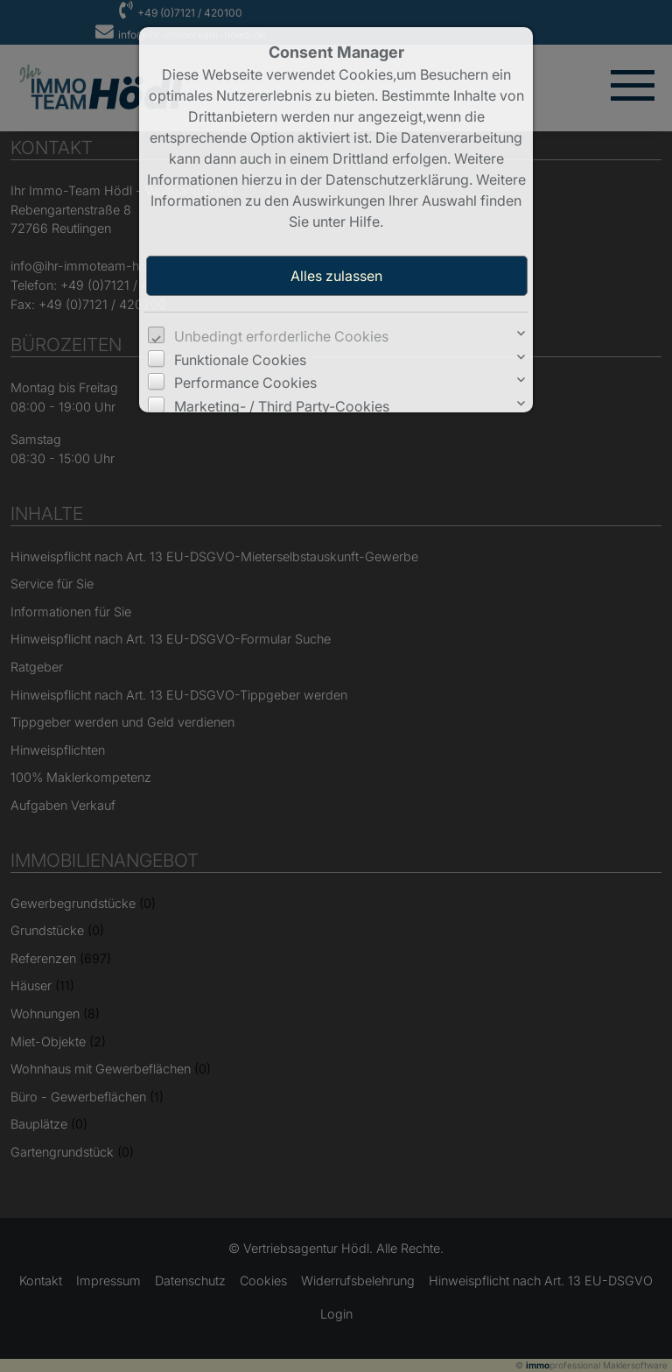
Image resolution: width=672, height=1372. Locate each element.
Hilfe (364, 221)
